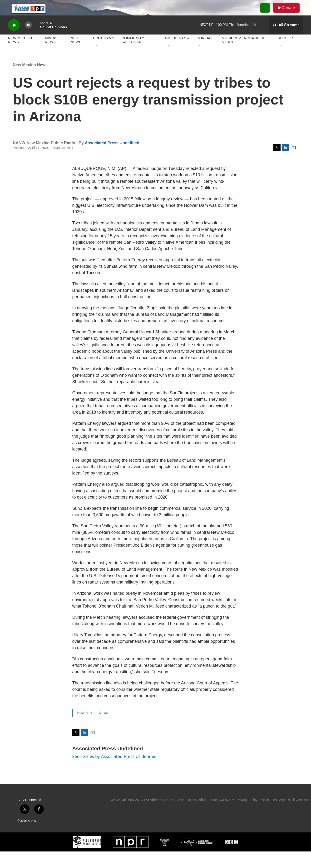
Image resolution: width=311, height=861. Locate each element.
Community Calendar (133, 49)
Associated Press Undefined (112, 152)
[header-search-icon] (267, 12)
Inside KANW (177, 47)
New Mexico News (20, 49)
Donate (291, 12)
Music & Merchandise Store (244, 49)
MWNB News (50, 49)
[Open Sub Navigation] (97, 55)
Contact (205, 47)
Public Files (268, 809)
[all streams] (286, 34)
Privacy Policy (247, 809)
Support (286, 47)
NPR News (76, 49)
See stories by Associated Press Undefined (114, 766)
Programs (103, 47)
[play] (14, 34)
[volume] (28, 34)
